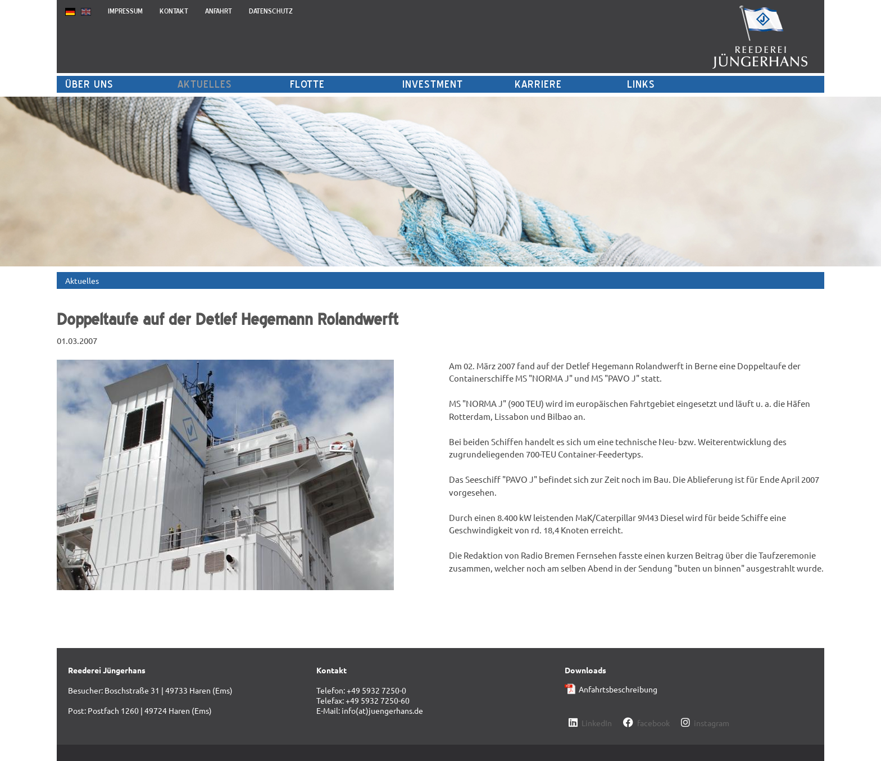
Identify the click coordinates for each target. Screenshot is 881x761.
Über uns (89, 84)
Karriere (538, 84)
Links (641, 84)
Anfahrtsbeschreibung (618, 689)
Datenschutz (271, 11)
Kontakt (174, 11)
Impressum (125, 11)
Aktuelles (205, 84)
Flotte (307, 84)
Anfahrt (218, 11)
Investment (432, 84)
